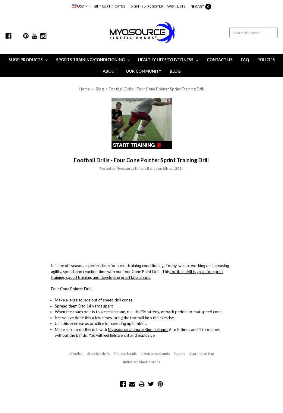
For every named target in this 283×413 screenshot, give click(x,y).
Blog (175, 71)
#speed (180, 353)
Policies (266, 59)
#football (76, 353)
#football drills (98, 353)
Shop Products (28, 59)
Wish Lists (176, 6)
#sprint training (201, 353)
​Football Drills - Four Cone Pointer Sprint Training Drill (156, 89)
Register (155, 6)
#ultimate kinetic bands (141, 362)
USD (80, 6)
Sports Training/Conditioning (93, 59)
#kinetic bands (125, 353)
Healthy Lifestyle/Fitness (168, 59)
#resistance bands (155, 353)
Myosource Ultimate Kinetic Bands (138, 329)
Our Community (143, 71)
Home (84, 89)
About (110, 71)
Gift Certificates (109, 6)
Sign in (137, 6)
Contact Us (220, 59)
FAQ (245, 59)
